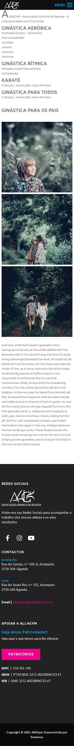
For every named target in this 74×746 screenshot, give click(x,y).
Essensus (37, 737)
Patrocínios (21, 654)
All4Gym (37, 732)
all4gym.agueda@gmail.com (33, 602)
